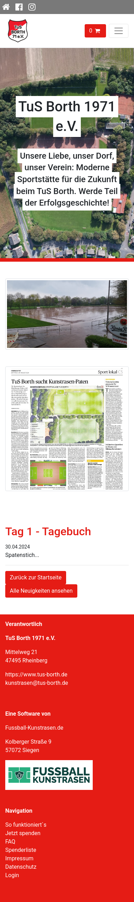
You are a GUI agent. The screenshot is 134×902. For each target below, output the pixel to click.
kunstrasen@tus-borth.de (36, 683)
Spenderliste (20, 850)
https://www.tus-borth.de (36, 674)
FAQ (10, 841)
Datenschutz (20, 866)
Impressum (19, 858)
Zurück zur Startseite (36, 577)
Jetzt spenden (23, 833)
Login (12, 875)
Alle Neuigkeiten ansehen (41, 590)
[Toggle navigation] (118, 31)
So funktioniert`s (26, 824)
